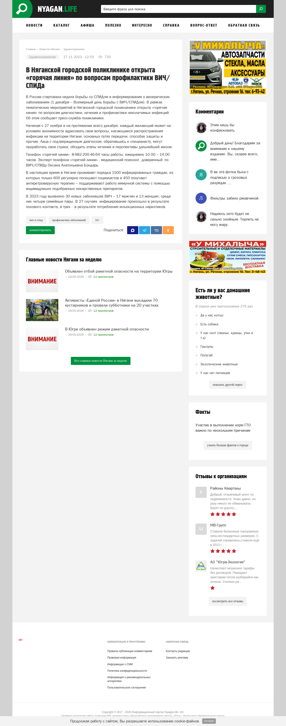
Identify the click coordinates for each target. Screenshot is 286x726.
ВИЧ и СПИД (36, 220)
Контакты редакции (178, 651)
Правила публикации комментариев (129, 651)
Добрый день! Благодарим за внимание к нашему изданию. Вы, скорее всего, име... (235, 151)
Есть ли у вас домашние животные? (223, 294)
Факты (203, 412)
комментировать (40, 230)
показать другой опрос (228, 384)
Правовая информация (121, 657)
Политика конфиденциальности (127, 670)
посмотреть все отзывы (227, 601)
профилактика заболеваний (69, 220)
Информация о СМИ (120, 664)
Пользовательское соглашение (126, 687)
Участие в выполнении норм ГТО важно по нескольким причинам (223, 428)
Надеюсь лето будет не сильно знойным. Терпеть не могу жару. (234, 219)
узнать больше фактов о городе (227, 445)
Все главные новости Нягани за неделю (100, 360)
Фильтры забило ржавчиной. (234, 198)
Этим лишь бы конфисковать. (223, 128)
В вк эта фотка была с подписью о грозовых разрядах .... (229, 177)
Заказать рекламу (177, 657)
